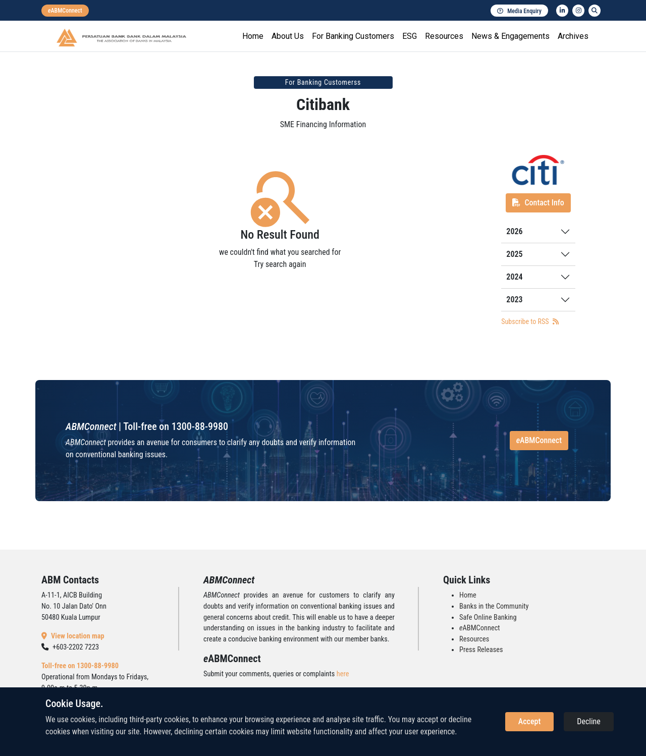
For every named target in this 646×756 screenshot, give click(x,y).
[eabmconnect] (65, 11)
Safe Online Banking (488, 617)
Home (252, 36)
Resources (444, 36)
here (343, 674)
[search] (594, 11)
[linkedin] (562, 11)
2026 (514, 231)
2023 (514, 299)
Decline (589, 721)
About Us (288, 36)
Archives (573, 36)
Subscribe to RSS (529, 321)
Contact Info (538, 202)
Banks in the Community (493, 606)
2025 (514, 254)
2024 (514, 277)
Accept (529, 721)
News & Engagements (510, 36)
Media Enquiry (519, 11)
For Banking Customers (353, 36)
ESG (409, 36)
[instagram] (578, 11)
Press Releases (481, 649)
